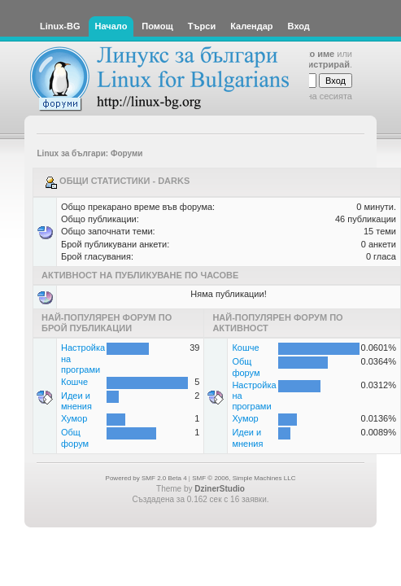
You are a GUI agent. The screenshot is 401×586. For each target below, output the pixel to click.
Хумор (74, 418)
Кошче (74, 382)
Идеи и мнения (76, 401)
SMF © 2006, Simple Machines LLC (243, 478)
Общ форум (75, 437)
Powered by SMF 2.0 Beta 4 (146, 478)
